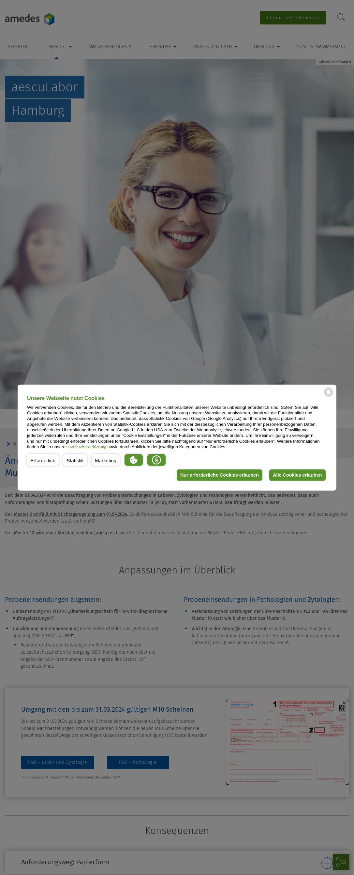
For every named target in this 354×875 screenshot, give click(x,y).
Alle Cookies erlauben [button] (297, 475)
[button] (43, 460)
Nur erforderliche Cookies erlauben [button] (219, 475)
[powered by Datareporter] (328, 396)
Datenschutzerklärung (87, 446)
